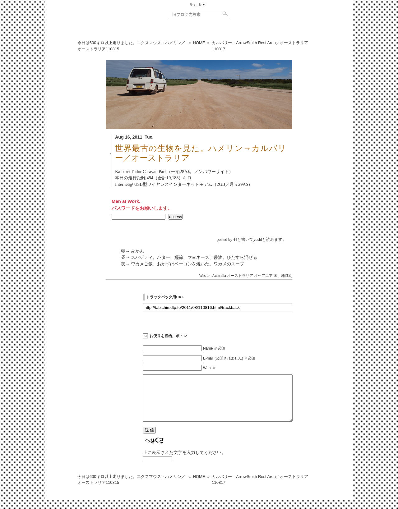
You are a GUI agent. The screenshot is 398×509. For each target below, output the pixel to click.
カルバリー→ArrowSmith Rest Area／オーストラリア (260, 45)
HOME (199, 42)
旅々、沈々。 (199, 5)
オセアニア (263, 275)
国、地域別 (283, 275)
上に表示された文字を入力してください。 (184, 461)
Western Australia (212, 275)
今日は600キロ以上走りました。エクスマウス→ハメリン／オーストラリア (131, 45)
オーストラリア (240, 275)
